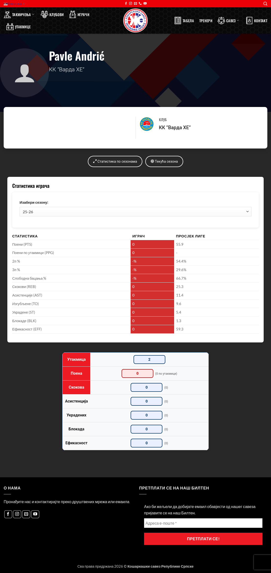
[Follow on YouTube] (145, 3)
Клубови (52, 14)
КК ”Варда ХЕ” (175, 127)
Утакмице (18, 26)
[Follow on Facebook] (125, 3)
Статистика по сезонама (115, 161)
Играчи (79, 14)
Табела (184, 20)
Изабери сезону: (34, 202)
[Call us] (140, 3)
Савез (228, 20)
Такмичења (19, 14)
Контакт (256, 20)
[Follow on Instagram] (130, 3)
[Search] (265, 3)
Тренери (205, 20)
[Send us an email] (135, 3)
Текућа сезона (164, 161)
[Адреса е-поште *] (203, 523)
